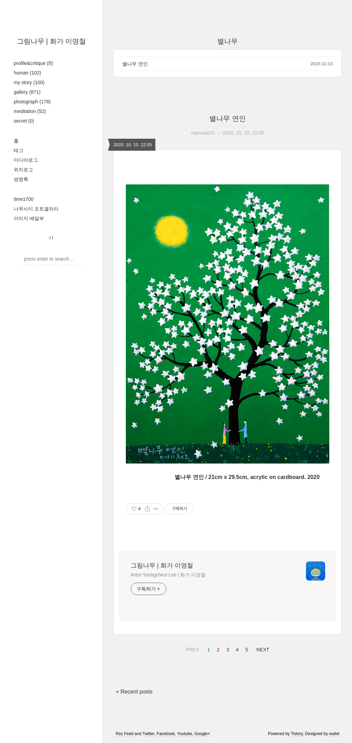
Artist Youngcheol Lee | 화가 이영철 (168, 575)
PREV (191, 648)
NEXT (262, 648)
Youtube (184, 733)
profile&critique (33, 63)
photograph (32, 101)
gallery (27, 92)
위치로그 (23, 169)
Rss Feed (124, 733)
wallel (334, 733)
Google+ (202, 733)
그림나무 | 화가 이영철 (51, 41)
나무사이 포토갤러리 (36, 209)
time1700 (24, 199)
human (27, 73)
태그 (18, 150)
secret (24, 121)
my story (29, 82)
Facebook (166, 733)
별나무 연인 (135, 64)
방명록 (21, 179)
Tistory (297, 733)
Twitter (148, 733)
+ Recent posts (134, 692)
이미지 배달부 (29, 218)
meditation (30, 111)
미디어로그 (26, 160)
